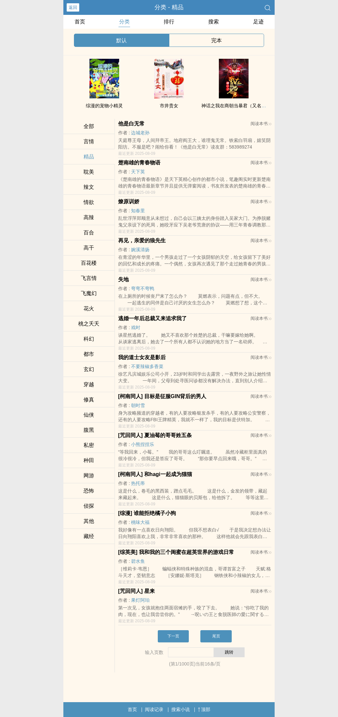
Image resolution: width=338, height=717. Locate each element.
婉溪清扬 (140, 249)
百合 (89, 232)
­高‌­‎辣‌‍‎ (89, 217)
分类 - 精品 (169, 7)
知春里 (138, 210)
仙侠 (89, 415)
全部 (89, 126)
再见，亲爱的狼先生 (142, 240)
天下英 (138, 171)
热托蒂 (138, 483)
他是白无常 (131, 123)
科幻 (89, 339)
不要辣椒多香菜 (147, 366)
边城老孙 (140, 132)
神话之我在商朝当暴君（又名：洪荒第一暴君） (249, 105)
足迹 (258, 21)
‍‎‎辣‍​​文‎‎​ (89, 187)
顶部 (204, 709)
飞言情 (89, 278)
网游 (89, 475)
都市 (89, 354)
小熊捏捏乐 (142, 444)
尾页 (216, 636)
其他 (89, 521)
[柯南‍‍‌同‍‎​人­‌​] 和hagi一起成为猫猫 (155, 474)
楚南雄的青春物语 (139, 162)
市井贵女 (169, 105)
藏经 (89, 536)
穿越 (89, 384)
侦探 (89, 506)
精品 (89, 156)
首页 (80, 21)
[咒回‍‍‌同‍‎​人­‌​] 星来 (136, 591)
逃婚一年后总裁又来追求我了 (152, 318)
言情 (89, 141)
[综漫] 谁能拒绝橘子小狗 (147, 513)
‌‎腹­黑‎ (89, 430)
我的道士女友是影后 (142, 357)
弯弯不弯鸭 (142, 288)
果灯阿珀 (140, 600)
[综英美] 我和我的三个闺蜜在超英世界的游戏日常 (176, 552)
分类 (124, 21)
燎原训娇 (128, 201)
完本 (216, 40)
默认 (121, 40)
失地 (123, 279)
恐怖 (89, 491)
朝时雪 (138, 405)
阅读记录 (154, 709)
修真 (89, 399)
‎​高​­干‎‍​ (89, 248)
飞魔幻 (89, 293)
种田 (89, 460)
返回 (73, 7)
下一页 (173, 636)
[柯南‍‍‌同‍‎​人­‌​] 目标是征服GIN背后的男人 (162, 396)
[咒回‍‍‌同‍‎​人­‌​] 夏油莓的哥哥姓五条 (155, 435)
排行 (169, 21)
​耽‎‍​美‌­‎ (89, 172)
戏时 (135, 327)
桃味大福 (140, 522)
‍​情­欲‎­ (89, 202)
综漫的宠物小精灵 (104, 105)
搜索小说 (180, 709)
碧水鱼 (138, 561)
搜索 (213, 21)
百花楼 (89, 263)
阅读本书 (261, 123)
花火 (89, 308)
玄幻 (89, 369)
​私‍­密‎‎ (89, 445)
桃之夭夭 (88, 323)
